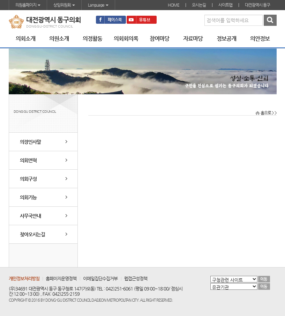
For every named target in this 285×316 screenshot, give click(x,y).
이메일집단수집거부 (100, 278)
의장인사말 (30, 142)
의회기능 (28, 197)
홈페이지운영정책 (61, 278)
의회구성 (28, 179)
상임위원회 (64, 4)
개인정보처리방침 (24, 278)
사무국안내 (30, 216)
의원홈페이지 (27, 4)
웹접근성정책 (135, 278)
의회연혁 (28, 160)
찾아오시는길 (32, 234)
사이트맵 (225, 4)
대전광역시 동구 (257, 4)
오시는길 (199, 4)
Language (98, 4)
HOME (173, 4)
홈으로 (266, 112)
